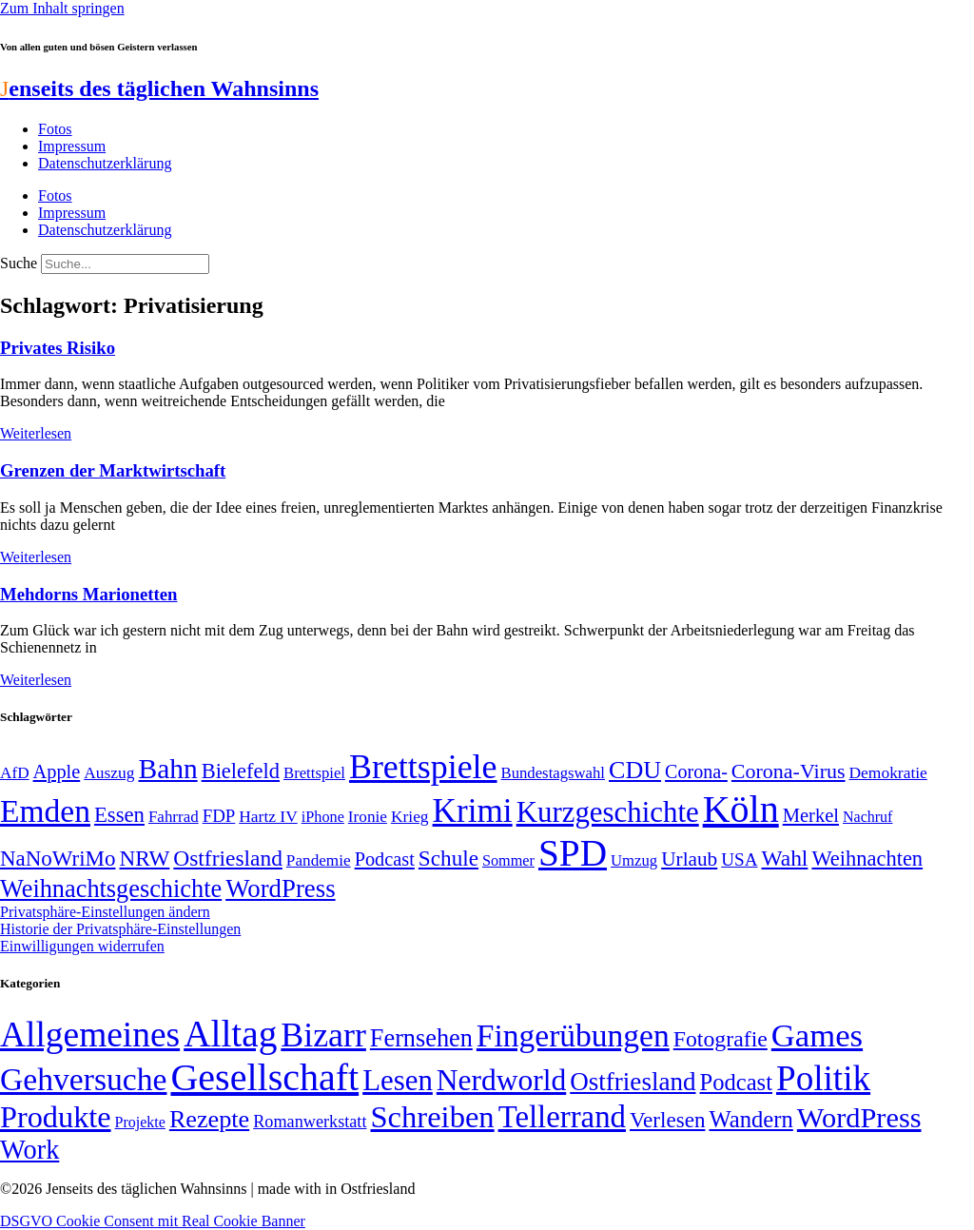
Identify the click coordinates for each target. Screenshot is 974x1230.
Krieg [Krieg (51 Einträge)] (410, 816)
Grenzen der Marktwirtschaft (112, 470)
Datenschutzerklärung (104, 163)
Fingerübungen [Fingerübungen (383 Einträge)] (573, 1035)
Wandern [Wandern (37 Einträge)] (750, 1119)
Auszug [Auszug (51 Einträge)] (109, 772)
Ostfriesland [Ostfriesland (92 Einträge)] (227, 858)
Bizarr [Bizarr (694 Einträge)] (323, 1035)
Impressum (72, 146)
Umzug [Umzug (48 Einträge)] (634, 860)
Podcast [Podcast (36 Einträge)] (736, 1082)
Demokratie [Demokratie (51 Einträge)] (888, 772)
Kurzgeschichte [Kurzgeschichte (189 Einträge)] (607, 812)
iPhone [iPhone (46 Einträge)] (323, 817)
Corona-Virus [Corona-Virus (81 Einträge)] (788, 771)
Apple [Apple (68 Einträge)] (57, 771)
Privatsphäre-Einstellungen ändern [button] (105, 912)
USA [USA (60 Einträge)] (739, 859)
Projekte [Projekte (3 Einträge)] (140, 1122)
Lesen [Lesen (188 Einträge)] (397, 1080)
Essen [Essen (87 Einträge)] (119, 815)
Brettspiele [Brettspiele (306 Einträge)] (423, 767)
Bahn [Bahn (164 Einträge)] (168, 768)
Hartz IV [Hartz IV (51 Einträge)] (268, 816)
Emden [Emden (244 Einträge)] (45, 811)
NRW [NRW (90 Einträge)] (144, 858)
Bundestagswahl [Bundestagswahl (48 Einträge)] (553, 773)
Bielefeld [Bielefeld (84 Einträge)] (241, 771)
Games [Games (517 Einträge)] (817, 1035)
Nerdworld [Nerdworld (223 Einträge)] (501, 1080)
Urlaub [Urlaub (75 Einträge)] (689, 859)
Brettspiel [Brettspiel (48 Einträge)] (314, 773)
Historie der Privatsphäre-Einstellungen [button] (120, 929)
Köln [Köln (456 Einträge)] (741, 809)
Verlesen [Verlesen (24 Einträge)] (667, 1119)
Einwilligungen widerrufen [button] (82, 946)
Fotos (55, 129)
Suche (18, 263)
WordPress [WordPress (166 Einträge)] (859, 1118)
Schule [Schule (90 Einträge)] (448, 858)
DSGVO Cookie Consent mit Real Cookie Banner (152, 1221)
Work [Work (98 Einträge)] (29, 1149)
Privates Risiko (57, 348)
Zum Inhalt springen (62, 8)
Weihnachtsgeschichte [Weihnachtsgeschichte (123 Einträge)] (111, 889)
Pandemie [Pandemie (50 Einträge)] (318, 860)
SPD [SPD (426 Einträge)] (572, 852)
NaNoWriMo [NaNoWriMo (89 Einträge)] (57, 858)
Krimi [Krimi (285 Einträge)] (473, 811)
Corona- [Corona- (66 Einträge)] (696, 771)
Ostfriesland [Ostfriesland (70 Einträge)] (632, 1081)
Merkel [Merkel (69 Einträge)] (811, 815)
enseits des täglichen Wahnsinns (159, 88)
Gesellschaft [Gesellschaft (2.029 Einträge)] (264, 1077)
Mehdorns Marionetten (88, 594)
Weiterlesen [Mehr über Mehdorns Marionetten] (35, 680)
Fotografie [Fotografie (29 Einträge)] (720, 1038)
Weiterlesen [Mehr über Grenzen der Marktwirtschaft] (35, 557)
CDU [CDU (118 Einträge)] (635, 770)
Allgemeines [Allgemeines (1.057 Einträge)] (90, 1034)
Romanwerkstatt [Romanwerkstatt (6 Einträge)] (309, 1121)
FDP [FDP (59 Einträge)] (219, 816)
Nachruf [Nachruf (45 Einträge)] (867, 817)
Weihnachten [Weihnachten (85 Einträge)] (867, 858)
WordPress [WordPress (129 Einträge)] (280, 888)
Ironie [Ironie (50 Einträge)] (367, 817)
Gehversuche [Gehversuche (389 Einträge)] (83, 1079)
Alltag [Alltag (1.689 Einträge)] (230, 1033)
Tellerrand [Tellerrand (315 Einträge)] (562, 1117)
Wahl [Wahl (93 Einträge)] (784, 858)
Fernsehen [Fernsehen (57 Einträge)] (421, 1038)
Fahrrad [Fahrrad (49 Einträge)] (173, 817)
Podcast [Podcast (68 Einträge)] (385, 859)
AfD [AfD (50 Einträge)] (14, 773)
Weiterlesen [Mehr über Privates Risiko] (35, 433)
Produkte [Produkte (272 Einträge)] (55, 1117)
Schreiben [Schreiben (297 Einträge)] (432, 1117)
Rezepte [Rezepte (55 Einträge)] (209, 1119)
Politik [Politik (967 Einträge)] (823, 1078)
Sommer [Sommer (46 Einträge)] (508, 860)
